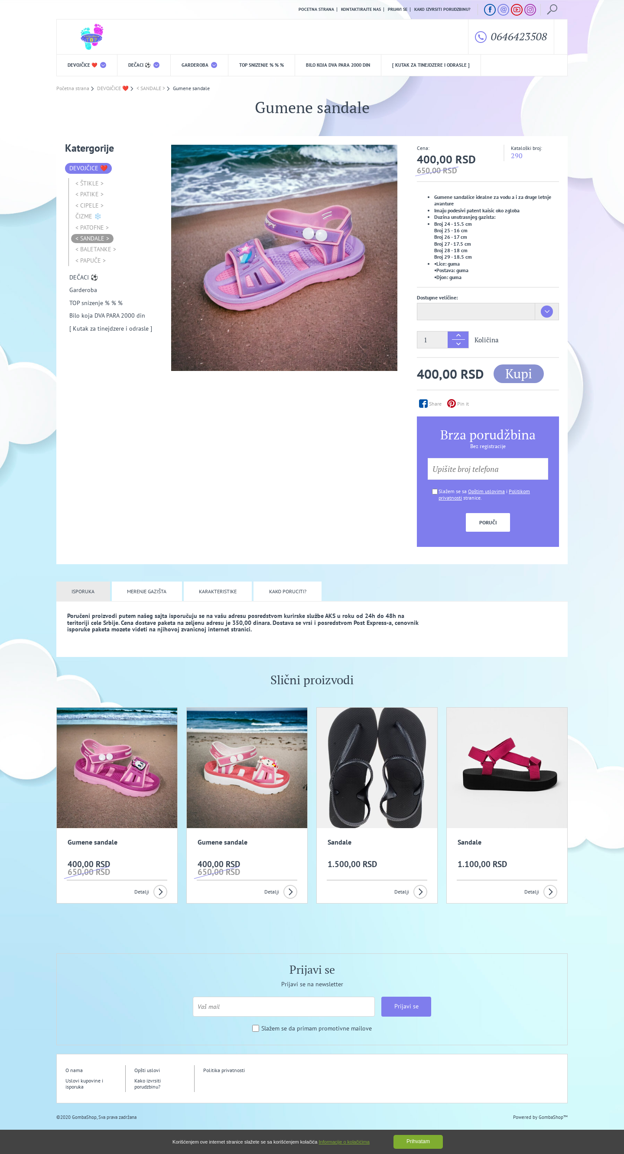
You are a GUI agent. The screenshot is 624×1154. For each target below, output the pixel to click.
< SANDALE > (92, 238)
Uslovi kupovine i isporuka (84, 1083)
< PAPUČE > (90, 260)
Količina (486, 340)
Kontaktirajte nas (361, 9)
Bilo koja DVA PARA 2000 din (338, 65)
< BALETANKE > (95, 249)
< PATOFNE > (92, 227)
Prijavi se (397, 9)
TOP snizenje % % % (261, 65)
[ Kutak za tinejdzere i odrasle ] (431, 65)
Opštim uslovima (486, 491)
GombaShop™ (553, 1117)
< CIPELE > (89, 205)
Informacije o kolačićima (344, 1141)
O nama (74, 1070)
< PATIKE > (89, 194)
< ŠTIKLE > (89, 183)
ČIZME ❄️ (88, 216)
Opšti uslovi (147, 1070)
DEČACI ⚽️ (143, 65)
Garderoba (199, 65)
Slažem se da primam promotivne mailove (316, 1028)
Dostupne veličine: (437, 297)
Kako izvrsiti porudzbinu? (442, 9)
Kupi (518, 373)
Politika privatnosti (224, 1070)
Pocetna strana (316, 9)
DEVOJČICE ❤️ (87, 65)
